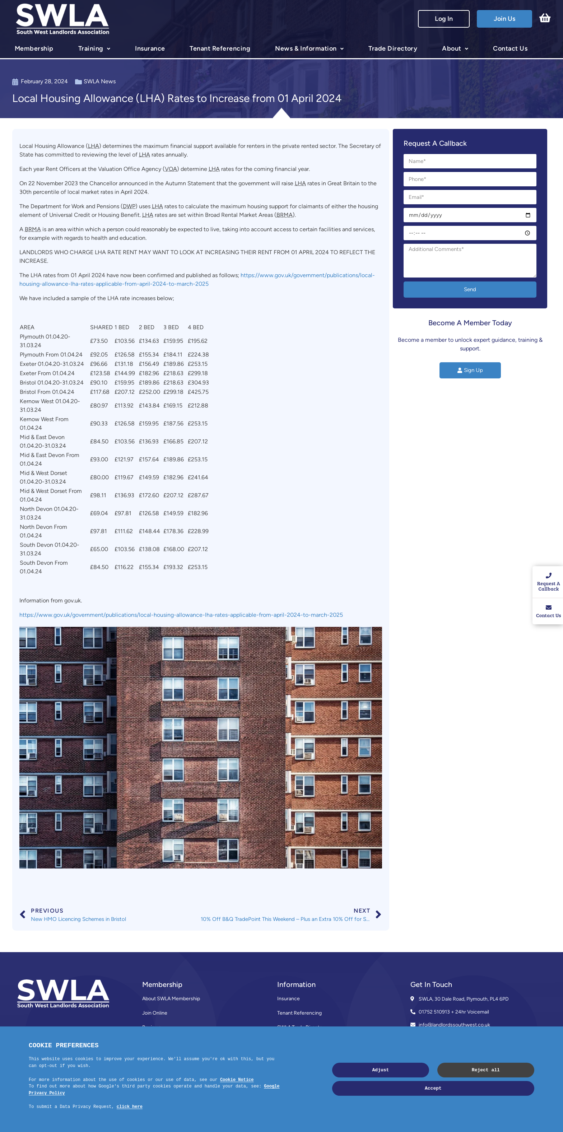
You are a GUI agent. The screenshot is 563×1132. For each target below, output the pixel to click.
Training (90, 48)
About (451, 48)
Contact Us (510, 48)
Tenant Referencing (220, 48)
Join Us (504, 19)
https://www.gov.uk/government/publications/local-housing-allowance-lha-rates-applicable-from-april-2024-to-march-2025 (181, 614)
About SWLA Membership (171, 999)
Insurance (150, 48)
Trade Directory (392, 48)
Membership (34, 48)
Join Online (154, 1013)
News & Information (306, 48)
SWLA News (100, 81)
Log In (444, 19)
